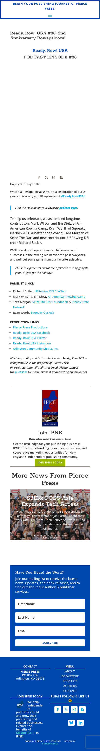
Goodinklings (50, 743)
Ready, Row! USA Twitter (30, 338)
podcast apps (68, 208)
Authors (70, 686)
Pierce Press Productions (30, 327)
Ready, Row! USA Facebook (31, 333)
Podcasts (70, 681)
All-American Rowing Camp (66, 296)
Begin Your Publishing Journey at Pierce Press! (50, 6)
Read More (50, 537)
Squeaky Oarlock (42, 312)
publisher (21, 372)
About (70, 671)
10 (66, 535)
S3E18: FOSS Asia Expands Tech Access (50, 501)
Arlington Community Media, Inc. (36, 349)
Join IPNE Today (50, 462)
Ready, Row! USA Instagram (32, 343)
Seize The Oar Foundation (50, 302)
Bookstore (70, 676)
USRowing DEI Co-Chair (51, 291)
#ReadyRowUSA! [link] (73, 196)
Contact (70, 691)
